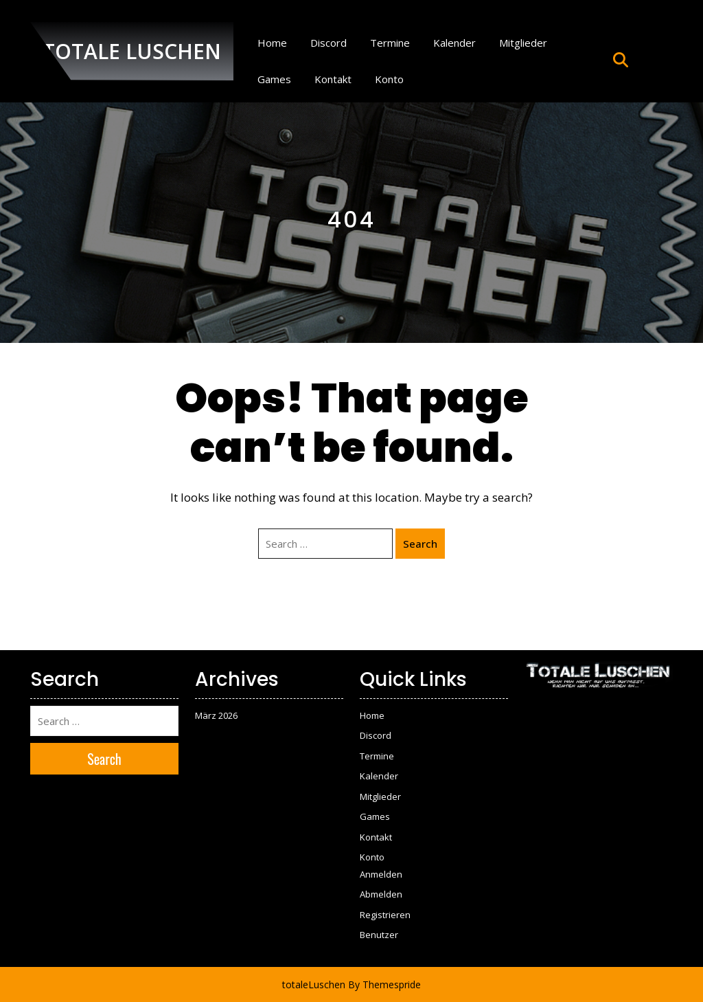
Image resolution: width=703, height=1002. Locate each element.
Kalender (454, 42)
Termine (390, 42)
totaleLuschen (313, 984)
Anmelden (381, 874)
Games (274, 79)
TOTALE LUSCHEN (132, 51)
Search (420, 543)
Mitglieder (523, 42)
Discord (328, 42)
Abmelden (381, 894)
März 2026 (216, 715)
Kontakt (333, 79)
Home (272, 42)
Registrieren (385, 915)
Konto (389, 79)
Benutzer (379, 934)
